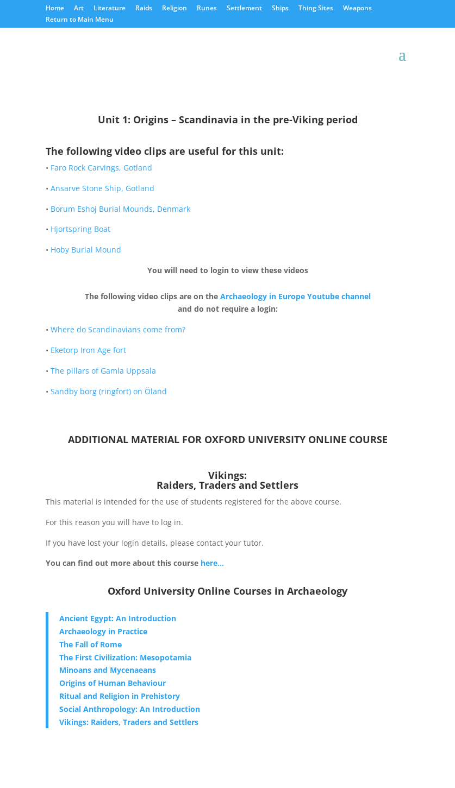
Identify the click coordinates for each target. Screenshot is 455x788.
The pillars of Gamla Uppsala (103, 370)
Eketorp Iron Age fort (88, 350)
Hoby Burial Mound (86, 249)
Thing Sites (315, 8)
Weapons (357, 8)
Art (79, 8)
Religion (174, 8)
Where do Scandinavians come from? (118, 329)
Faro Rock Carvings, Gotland (101, 167)
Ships (280, 8)
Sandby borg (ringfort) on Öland (109, 391)
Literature (110, 8)
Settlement (244, 8)
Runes (207, 8)
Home (55, 8)
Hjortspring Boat (80, 229)
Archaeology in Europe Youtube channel (295, 296)
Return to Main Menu (80, 20)
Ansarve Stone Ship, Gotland (102, 188)
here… (212, 563)
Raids (143, 8)
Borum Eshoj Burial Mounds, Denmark (120, 209)
